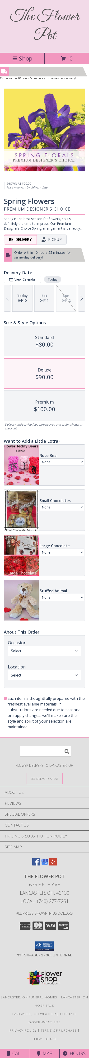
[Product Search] (45, 751)
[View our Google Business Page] (44, 864)
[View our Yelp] (53, 864)
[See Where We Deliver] (45, 778)
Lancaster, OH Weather (34, 1014)
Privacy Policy (23, 1030)
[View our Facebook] (36, 864)
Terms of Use (44, 1039)
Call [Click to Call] (15, 1053)
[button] (44, 946)
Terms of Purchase (59, 1030)
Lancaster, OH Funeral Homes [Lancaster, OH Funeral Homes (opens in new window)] (29, 997)
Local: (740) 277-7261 (45, 901)
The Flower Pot (44, 26)
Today (52, 279)
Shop (22, 58)
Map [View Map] (44, 1053)
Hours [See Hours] (74, 1053)
